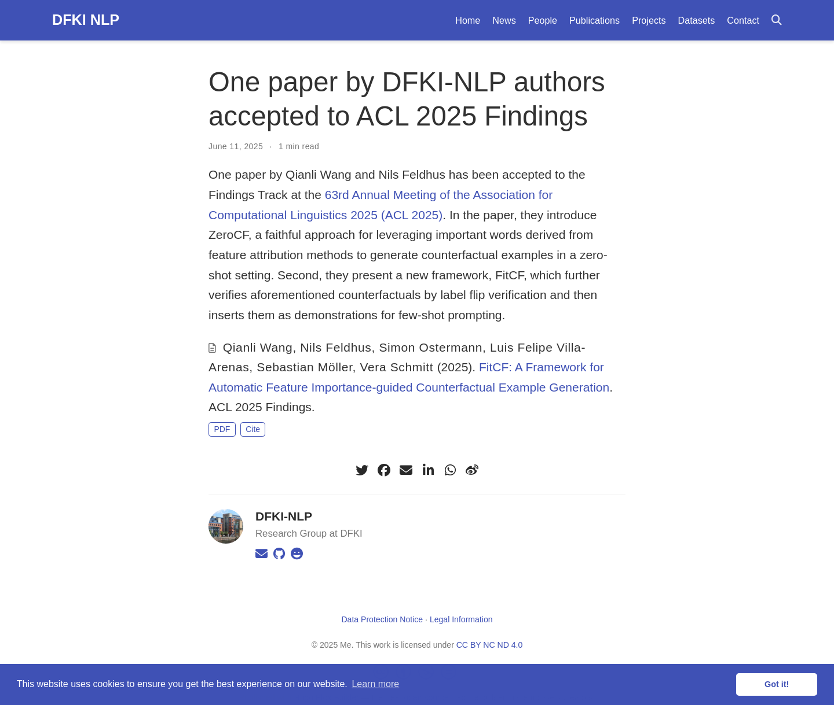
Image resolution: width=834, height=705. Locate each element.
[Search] (776, 20)
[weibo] (472, 470)
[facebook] (384, 470)
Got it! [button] (777, 684)
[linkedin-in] (428, 470)
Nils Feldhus (335, 347)
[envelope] (406, 470)
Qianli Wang (258, 347)
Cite (253, 429)
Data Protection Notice (382, 619)
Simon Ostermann (430, 347)
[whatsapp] (450, 470)
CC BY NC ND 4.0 (489, 644)
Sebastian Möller (304, 367)
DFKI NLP (85, 20)
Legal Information (461, 619)
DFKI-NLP (283, 516)
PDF (222, 429)
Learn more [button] (375, 684)
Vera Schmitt (397, 367)
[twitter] (362, 470)
